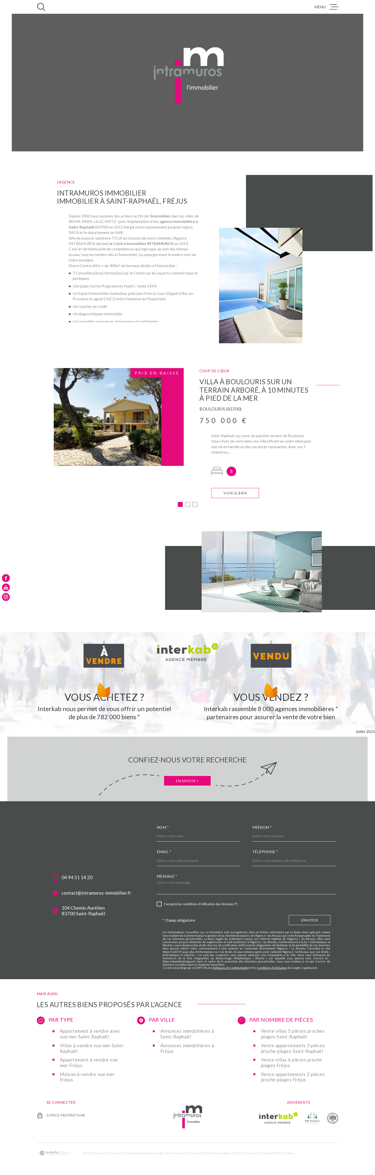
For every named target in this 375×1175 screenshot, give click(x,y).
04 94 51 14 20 (77, 877)
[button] (180, 504)
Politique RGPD (271, 1153)
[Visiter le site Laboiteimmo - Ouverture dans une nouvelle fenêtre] (54, 1153)
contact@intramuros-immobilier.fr (96, 893)
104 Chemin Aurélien (83, 911)
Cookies (289, 1153)
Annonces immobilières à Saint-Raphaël (187, 1033)
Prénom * (262, 827)
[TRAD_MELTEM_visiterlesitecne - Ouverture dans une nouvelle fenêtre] (332, 1118)
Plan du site (197, 1153)
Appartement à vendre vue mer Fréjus (89, 1062)
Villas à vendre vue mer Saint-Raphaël (92, 1048)
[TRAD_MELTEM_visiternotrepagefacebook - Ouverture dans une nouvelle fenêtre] (6, 578)
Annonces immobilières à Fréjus (187, 1048)
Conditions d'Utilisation (272, 967)
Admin (238, 1153)
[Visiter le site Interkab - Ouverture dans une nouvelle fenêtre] (278, 1118)
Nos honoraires (176, 1153)
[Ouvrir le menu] (326, 6)
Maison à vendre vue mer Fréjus (87, 1077)
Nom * (163, 827)
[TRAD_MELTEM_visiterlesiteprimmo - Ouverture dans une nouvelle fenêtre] (312, 1118)
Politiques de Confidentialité (231, 967)
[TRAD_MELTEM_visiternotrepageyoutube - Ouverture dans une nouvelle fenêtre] (6, 587)
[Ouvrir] (41, 6)
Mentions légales (219, 1153)
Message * (167, 876)
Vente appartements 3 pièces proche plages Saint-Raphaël (293, 1048)
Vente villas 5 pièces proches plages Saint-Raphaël (293, 1033)
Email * (164, 851)
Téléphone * (265, 851)
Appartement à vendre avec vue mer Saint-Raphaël (90, 1033)
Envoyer (309, 920)
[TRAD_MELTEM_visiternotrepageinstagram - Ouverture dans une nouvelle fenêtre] (6, 597)
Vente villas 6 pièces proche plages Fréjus (291, 1062)
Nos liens (252, 1153)
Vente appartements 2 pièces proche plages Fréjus (293, 1077)
